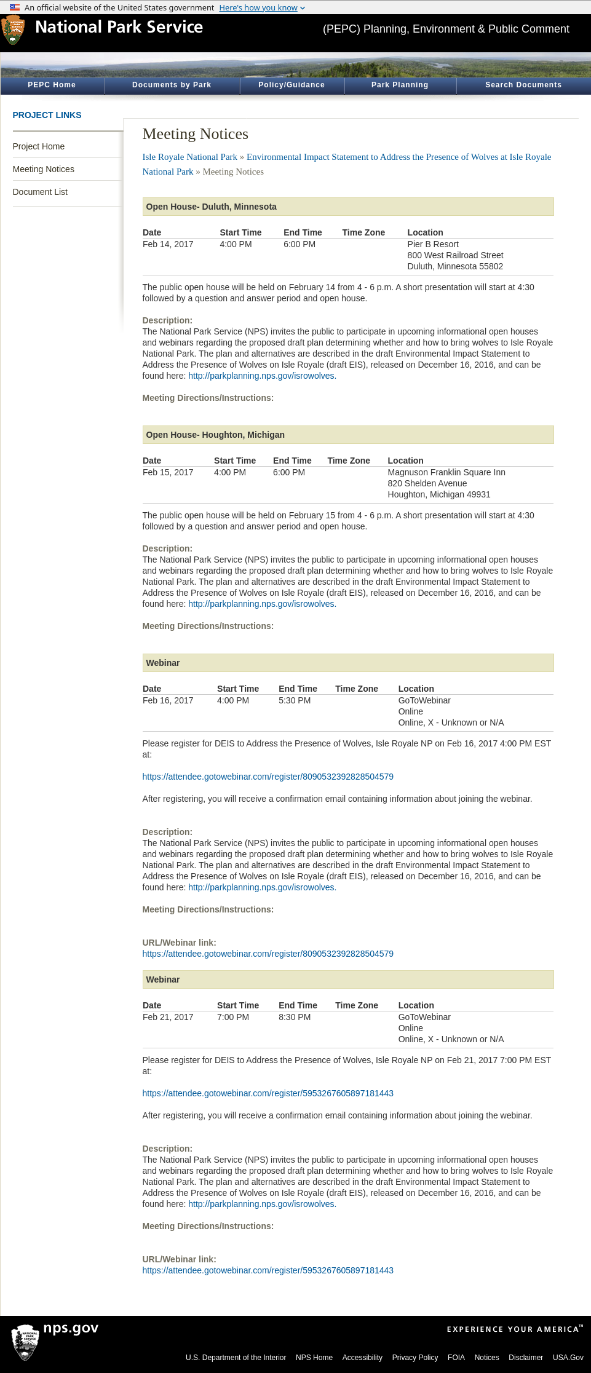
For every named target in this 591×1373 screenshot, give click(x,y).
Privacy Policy (415, 1357)
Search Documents (523, 85)
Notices (487, 1357)
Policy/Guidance (291, 85)
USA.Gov (568, 1357)
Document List (40, 192)
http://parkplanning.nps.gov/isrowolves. (262, 376)
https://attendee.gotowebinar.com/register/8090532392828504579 (268, 776)
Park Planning (400, 85)
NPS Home (314, 1357)
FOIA (456, 1357)
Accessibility (363, 1357)
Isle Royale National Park (190, 157)
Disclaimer (526, 1357)
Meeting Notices (43, 169)
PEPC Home (52, 85)
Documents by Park (172, 85)
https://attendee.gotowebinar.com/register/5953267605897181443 (268, 1093)
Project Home (39, 146)
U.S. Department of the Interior (236, 1357)
